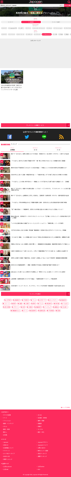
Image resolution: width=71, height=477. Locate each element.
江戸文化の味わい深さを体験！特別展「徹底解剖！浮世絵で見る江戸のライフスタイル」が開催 (38, 230)
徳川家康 (7, 307)
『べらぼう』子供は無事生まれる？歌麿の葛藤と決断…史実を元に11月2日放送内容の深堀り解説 (39, 202)
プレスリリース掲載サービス (35, 125)
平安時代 (26, 300)
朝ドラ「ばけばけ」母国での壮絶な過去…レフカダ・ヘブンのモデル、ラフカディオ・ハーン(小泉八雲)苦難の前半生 (41, 189)
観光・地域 (6, 429)
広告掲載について (8, 448)
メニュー (1, 2)
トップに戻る (65, 407)
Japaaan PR (13, 28)
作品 (61, 34)
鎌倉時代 (38, 307)
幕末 (34, 303)
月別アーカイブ (42, 453)
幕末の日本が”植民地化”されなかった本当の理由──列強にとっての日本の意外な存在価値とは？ (39, 168)
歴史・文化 (41, 432)
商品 (67, 34)
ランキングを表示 (35, 294)
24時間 (12, 149)
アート (29, 28)
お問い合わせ (41, 448)
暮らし (5, 432)
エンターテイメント (39, 28)
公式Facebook (9, 137)
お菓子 (27, 303)
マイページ (6, 451)
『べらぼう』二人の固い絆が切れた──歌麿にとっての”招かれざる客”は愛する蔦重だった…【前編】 (40, 182)
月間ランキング (7, 459)
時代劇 (57, 303)
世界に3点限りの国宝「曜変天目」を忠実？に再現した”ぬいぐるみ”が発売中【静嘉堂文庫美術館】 (39, 258)
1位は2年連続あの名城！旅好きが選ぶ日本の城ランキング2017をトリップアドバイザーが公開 (11, 87)
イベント (12, 34)
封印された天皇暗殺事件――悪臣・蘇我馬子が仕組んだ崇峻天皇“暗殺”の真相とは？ (35, 265)
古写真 (5, 435)
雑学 (14, 303)
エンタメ (40, 429)
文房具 (30, 307)
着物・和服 (41, 421)
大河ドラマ (43, 300)
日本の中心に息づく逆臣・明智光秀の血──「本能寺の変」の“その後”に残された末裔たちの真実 (39, 175)
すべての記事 (7, 415)
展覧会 (57, 307)
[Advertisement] (18, 54)
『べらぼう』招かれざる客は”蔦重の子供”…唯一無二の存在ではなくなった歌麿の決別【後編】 (38, 161)
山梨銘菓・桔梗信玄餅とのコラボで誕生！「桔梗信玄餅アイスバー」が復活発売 (34, 279)
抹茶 (23, 307)
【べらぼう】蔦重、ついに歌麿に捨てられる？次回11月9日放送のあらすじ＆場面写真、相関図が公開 (40, 237)
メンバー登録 (68, 5)
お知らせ (5, 445)
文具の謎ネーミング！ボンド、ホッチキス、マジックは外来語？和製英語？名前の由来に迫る (38, 286)
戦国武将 (63, 300)
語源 (58, 311)
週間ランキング (42, 456)
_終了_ (22, 28)
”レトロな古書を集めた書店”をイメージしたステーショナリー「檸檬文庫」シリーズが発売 (37, 223)
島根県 (32, 22)
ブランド (38, 34)
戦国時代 (17, 300)
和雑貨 (40, 423)
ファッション (58, 28)
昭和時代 (33, 311)
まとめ (40, 415)
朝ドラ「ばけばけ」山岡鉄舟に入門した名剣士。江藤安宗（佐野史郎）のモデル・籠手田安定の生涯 (40, 195)
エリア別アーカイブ (9, 453)
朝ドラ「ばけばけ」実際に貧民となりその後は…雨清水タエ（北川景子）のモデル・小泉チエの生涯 (40, 154)
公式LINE (44, 137)
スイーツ (7, 303)
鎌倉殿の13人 (16, 311)
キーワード (21, 34)
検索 (69, 2)
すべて (11, 22)
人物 (55, 34)
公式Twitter (27, 137)
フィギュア (48, 307)
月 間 (58, 149)
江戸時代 (8, 300)
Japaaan (35, 2)
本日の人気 (6, 456)
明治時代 (49, 303)
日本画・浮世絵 (42, 418)
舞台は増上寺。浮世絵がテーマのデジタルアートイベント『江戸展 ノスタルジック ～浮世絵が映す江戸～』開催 (40, 217)
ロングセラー (54, 300)
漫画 (20, 303)
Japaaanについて (43, 445)
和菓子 (40, 426)
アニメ (34, 300)
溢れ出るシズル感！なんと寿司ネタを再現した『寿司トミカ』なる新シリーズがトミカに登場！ (38, 272)
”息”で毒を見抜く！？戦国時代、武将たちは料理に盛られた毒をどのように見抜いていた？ (37, 209)
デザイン (16, 307)
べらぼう (65, 303)
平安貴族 (51, 311)
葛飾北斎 (42, 311)
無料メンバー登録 (43, 451)
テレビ (41, 303)
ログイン (62, 5)
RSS (61, 137)
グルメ (50, 28)
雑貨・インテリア (8, 423)
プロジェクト (47, 34)
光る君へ (64, 307)
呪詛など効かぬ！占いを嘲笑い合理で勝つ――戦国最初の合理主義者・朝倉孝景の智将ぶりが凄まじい (40, 244)
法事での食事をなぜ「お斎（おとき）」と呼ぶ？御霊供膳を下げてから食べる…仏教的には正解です (39, 251)
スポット (30, 34)
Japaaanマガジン (43, 442)
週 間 (35, 149)
